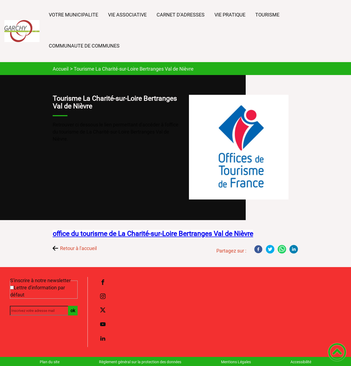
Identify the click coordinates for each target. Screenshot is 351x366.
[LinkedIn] (293, 249)
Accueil (61, 69)
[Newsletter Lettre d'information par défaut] (12, 287)
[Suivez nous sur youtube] (103, 324)
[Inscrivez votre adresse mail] (41, 310)
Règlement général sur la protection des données (140, 362)
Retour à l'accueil (78, 248)
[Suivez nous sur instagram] (103, 296)
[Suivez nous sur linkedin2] (103, 338)
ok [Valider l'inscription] (72, 310)
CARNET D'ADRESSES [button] (181, 15)
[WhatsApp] (282, 249)
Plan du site (50, 362)
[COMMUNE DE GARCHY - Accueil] (21, 31)
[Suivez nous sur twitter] (103, 310)
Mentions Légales (236, 362)
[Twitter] (270, 249)
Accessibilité (300, 362)
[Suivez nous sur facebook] (103, 282)
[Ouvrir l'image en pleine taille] (241, 147)
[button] (337, 352)
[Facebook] (258, 249)
